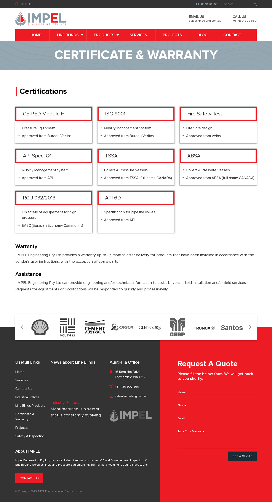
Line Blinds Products (30, 405)
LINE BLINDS (68, 35)
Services (138, 35)
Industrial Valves (27, 397)
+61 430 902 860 (245, 20)
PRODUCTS (104, 35)
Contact (232, 35)
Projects (172, 35)
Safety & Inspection (30, 436)
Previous (22, 327)
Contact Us (23, 388)
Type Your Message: (217, 437)
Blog (203, 35)
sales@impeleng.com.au (205, 20)
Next (249, 327)
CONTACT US (29, 478)
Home (35, 35)
